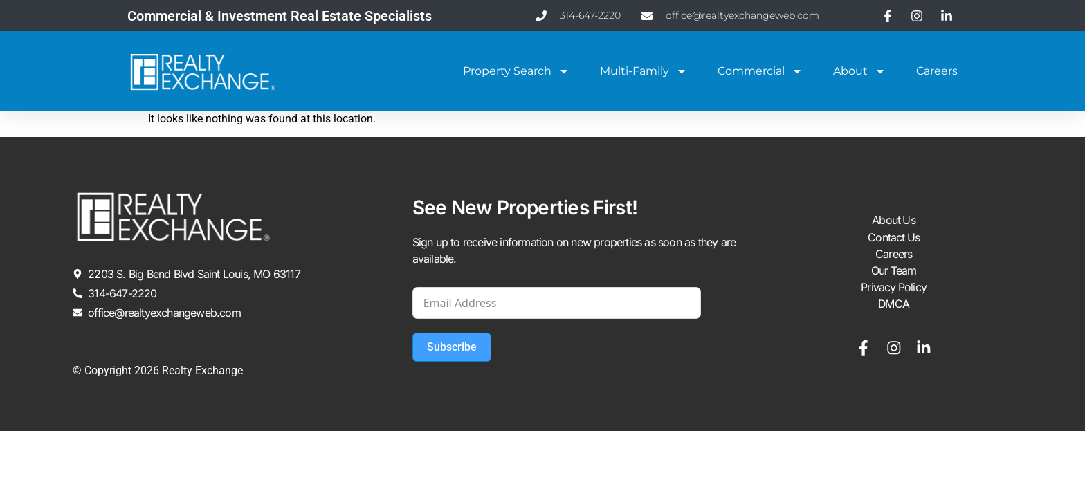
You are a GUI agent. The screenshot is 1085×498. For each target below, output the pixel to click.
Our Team (893, 271)
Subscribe (452, 346)
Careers (937, 70)
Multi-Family (643, 71)
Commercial (760, 71)
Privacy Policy (894, 288)
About (859, 71)
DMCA (894, 304)
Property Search (516, 71)
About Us (894, 221)
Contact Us (894, 238)
